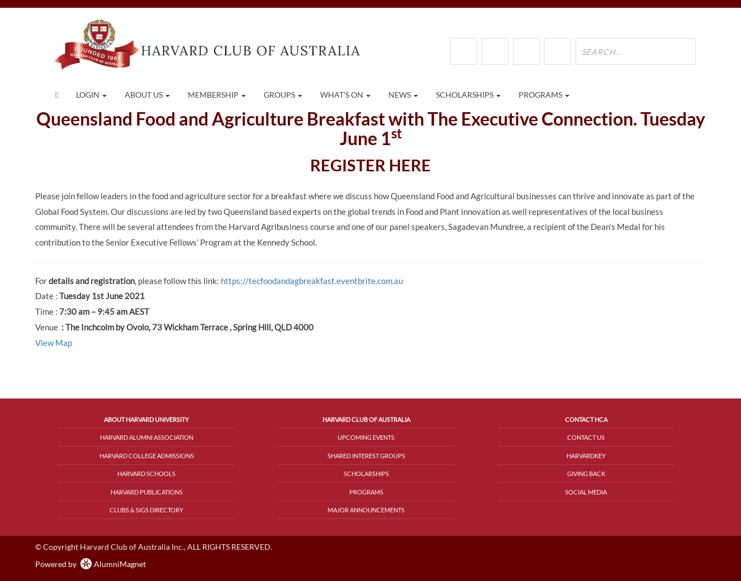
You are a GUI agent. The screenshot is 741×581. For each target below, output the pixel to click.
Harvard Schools (146, 473)
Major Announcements (366, 509)
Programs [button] (544, 94)
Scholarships (366, 473)
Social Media (586, 492)
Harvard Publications (147, 492)
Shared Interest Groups (366, 455)
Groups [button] (283, 94)
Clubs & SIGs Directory (146, 509)
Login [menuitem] (91, 94)
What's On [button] (345, 94)
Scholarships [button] (468, 94)
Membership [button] (217, 94)
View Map (53, 343)
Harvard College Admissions (146, 455)
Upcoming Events (366, 437)
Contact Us (586, 437)
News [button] (403, 94)
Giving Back (586, 473)
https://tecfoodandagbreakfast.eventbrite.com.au (312, 281)
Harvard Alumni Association (146, 437)
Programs (366, 492)
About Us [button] (147, 94)
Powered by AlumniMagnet (90, 564)
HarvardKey (586, 455)
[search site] (636, 51)
